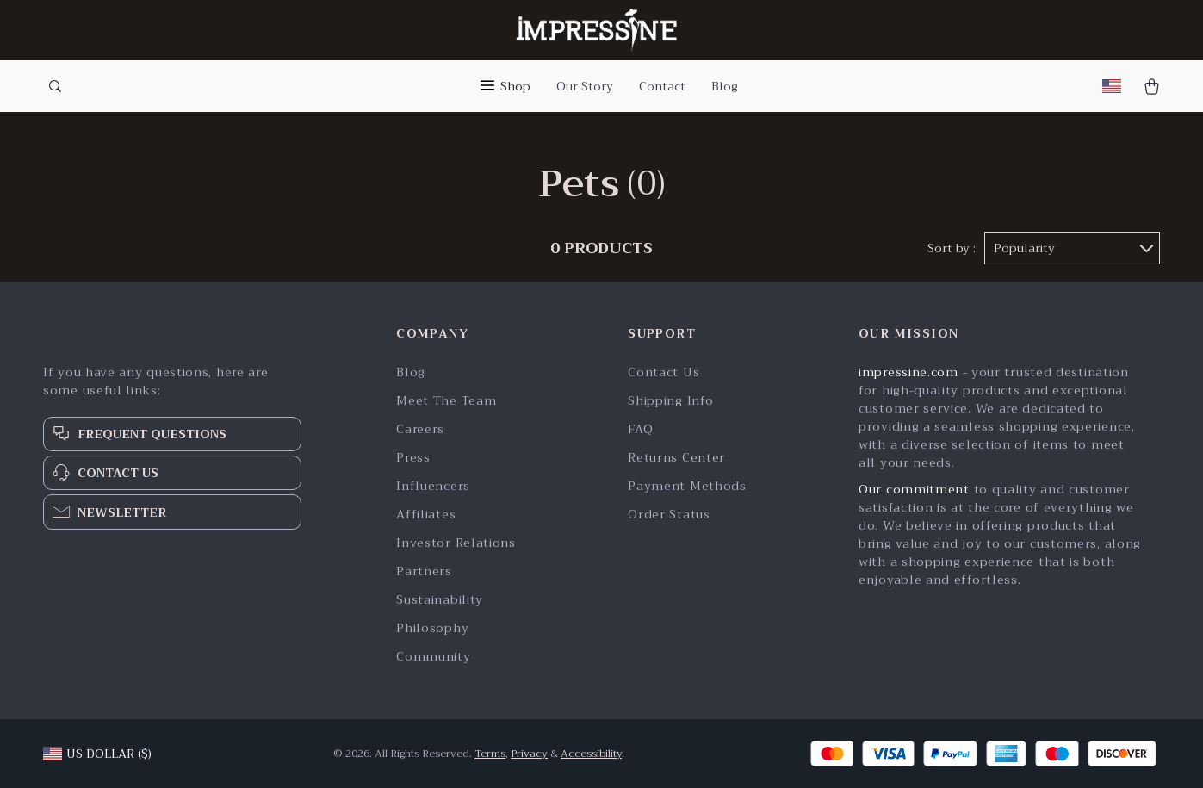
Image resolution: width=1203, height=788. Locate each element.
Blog (724, 86)
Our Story (584, 86)
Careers (420, 429)
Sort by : (951, 248)
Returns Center (676, 458)
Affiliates (426, 515)
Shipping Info (670, 401)
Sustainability (439, 600)
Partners (424, 571)
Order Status (669, 515)
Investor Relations (456, 543)
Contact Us (663, 372)
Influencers (433, 486)
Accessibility (591, 753)
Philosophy (432, 628)
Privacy (529, 753)
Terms (489, 753)
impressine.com (908, 372)
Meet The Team (446, 401)
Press (413, 458)
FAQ (640, 429)
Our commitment (914, 489)
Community (433, 657)
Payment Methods (687, 486)
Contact (662, 86)
